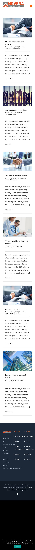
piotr (8, 47)
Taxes (14, 114)
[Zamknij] (33, 544)
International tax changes (15, 309)
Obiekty (17, 454)
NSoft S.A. (29, 487)
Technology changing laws (16, 175)
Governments (8, 48)
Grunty (17, 459)
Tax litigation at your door (16, 110)
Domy (17, 441)
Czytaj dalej (8, 78)
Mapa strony (11, 490)
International (16, 48)
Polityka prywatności (22, 490)
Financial (21, 47)
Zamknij (17, 546)
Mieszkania (18, 436)
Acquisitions (22, 178)
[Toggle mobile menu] (31, 6)
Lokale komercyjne (18, 447)
